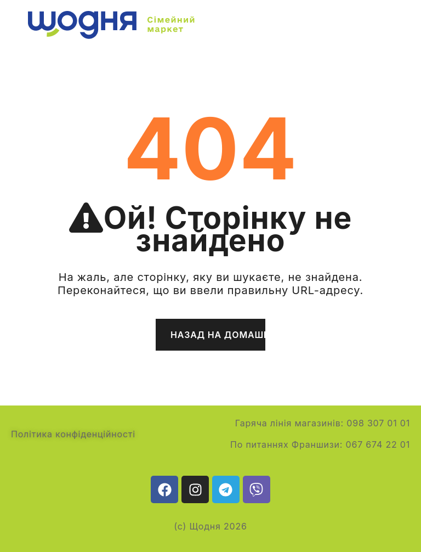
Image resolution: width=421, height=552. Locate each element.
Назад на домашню (217, 334)
